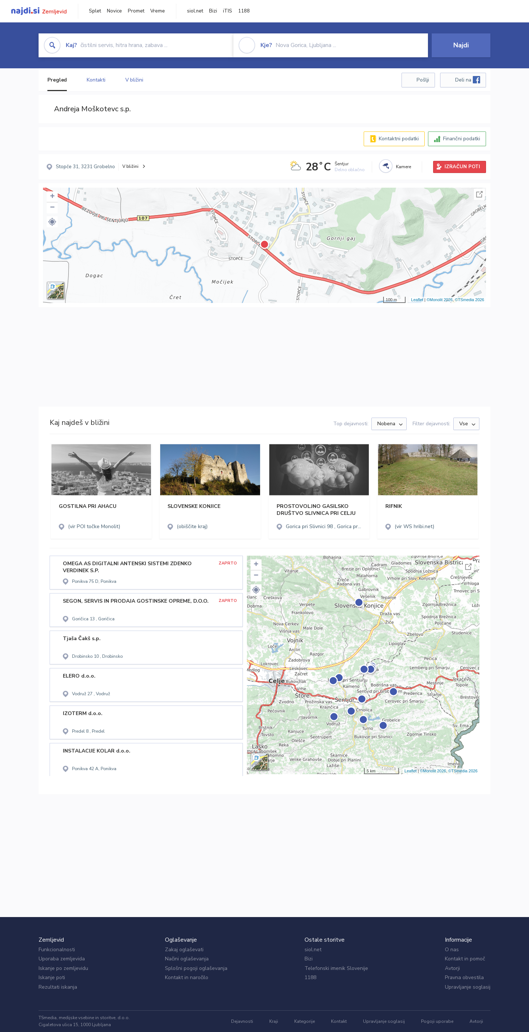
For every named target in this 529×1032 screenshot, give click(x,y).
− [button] (52, 207)
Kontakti (96, 79)
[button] (52, 221)
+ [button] (52, 196)
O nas (452, 949)
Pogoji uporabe (437, 1021)
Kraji (273, 1021)
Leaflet (417, 299)
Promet (136, 11)
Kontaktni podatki (399, 138)
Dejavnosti (242, 1021)
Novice (114, 11)
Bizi (213, 11)
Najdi (461, 45)
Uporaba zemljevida (62, 958)
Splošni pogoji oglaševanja (196, 968)
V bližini (134, 79)
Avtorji (452, 968)
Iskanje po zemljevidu (63, 968)
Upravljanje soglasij (467, 987)
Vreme (157, 11)
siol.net (195, 11)
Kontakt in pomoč (465, 958)
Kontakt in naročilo (186, 977)
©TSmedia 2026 (469, 299)
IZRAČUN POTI (462, 166)
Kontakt (339, 1021)
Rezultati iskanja (58, 987)
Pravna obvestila (464, 977)
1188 (244, 11)
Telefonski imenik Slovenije (336, 968)
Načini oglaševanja (187, 958)
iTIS (227, 11)
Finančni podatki (461, 138)
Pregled (57, 79)
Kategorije (304, 1021)
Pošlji (423, 79)
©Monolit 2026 (440, 299)
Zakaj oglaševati (184, 949)
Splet (95, 11)
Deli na (467, 79)
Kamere (403, 167)
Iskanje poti (52, 977)
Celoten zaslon (479, 194)
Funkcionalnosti (57, 949)
